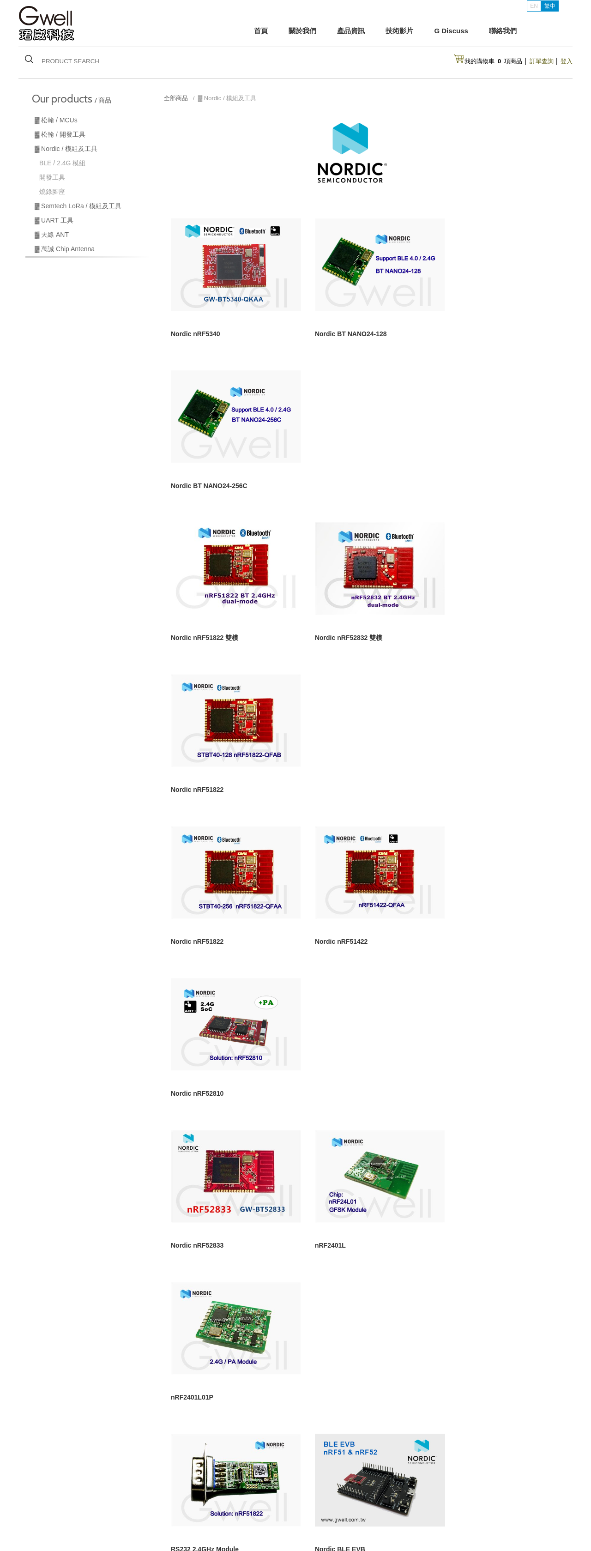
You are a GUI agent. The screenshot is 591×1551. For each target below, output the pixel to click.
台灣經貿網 (323, 1508)
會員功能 (320, 1496)
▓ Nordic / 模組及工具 (66, 148)
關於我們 (302, 31)
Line (456, 1498)
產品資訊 (351, 31)
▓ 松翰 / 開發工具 (60, 134)
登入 (567, 61)
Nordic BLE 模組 (52, 1496)
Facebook (464, 1512)
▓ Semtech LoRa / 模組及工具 (78, 206)
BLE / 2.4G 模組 (62, 163)
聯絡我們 (503, 31)
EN (534, 6)
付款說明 (377, 1484)
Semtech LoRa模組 (113, 1496)
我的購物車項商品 (493, 61)
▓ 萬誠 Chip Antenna (65, 249)
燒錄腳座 (52, 191)
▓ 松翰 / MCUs (56, 120)
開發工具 (52, 177)
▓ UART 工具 (54, 220)
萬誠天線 (42, 1508)
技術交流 (238, 1496)
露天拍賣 (377, 1496)
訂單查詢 (542, 61)
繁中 (549, 6)
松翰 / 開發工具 (108, 1484)
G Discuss (451, 31)
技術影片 (399, 31)
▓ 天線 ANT (52, 234)
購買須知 (320, 1484)
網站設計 (458, 1525)
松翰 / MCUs (47, 1484)
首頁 (261, 31)
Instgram (462, 1485)
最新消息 (181, 1508)
